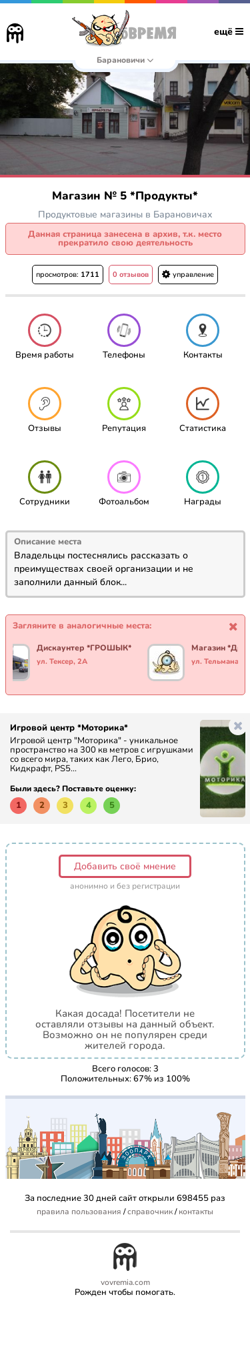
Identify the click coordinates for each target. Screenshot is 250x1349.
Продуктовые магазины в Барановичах (125, 214)
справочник (150, 1212)
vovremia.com (125, 1283)
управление (188, 275)
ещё (228, 32)
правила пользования (79, 1212)
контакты (196, 1212)
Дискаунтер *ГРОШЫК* (84, 648)
